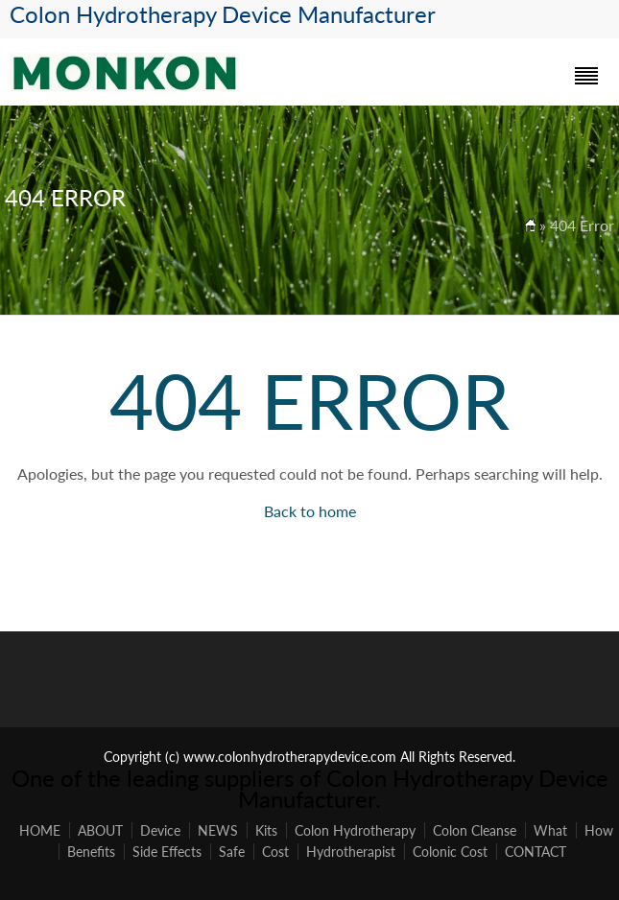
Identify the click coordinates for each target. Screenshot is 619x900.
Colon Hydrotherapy (355, 830)
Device (160, 830)
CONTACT (535, 851)
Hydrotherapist (350, 851)
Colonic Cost (450, 851)
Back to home (310, 511)
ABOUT (100, 830)
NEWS (218, 830)
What (550, 830)
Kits (266, 830)
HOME (39, 830)
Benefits (91, 851)
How (598, 830)
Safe (232, 851)
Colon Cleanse (474, 830)
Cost (275, 851)
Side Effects (167, 851)
